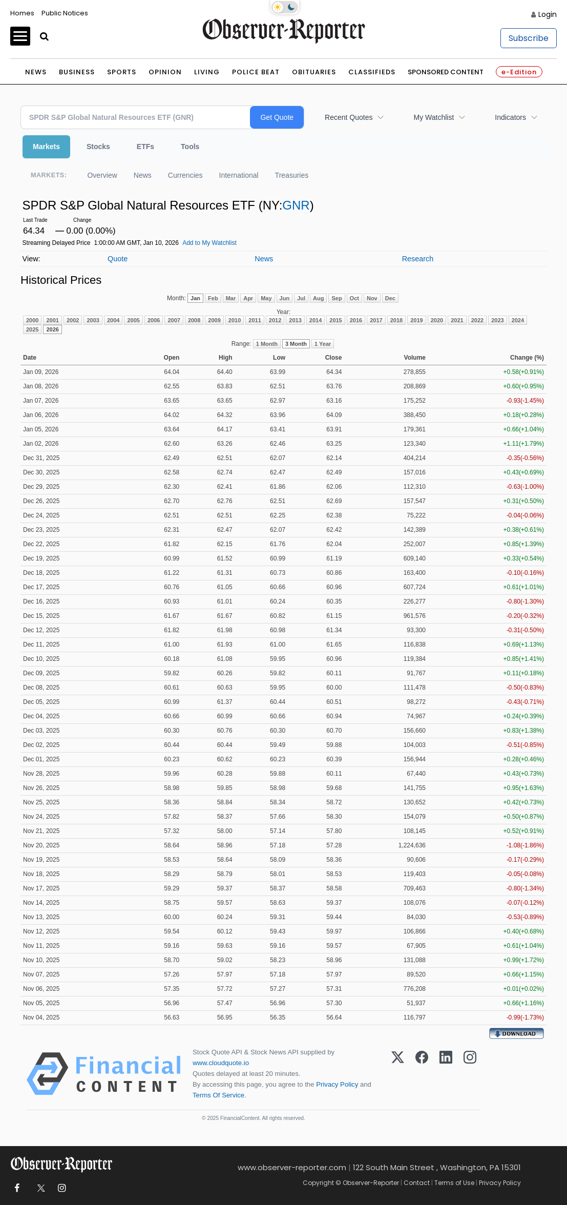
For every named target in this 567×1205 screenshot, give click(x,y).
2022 (477, 320)
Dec (390, 298)
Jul (301, 298)
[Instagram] (469, 1074)
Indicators (510, 117)
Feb (213, 298)
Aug (318, 298)
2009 (214, 320)
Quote (118, 259)
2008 (194, 320)
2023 (497, 320)
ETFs (145, 146)
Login (547, 14)
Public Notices (64, 13)
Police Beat (256, 72)
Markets (46, 146)
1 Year (322, 344)
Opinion (165, 72)
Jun (285, 298)
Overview (102, 175)
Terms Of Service (218, 1095)
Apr (248, 298)
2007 (173, 320)
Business (77, 72)
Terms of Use (454, 1182)
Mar (231, 298)
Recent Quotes (348, 117)
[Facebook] (421, 1074)
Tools (190, 146)
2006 (154, 320)
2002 (73, 320)
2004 (113, 320)
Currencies (185, 175)
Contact (417, 1182)
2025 (32, 329)
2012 (275, 320)
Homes (22, 13)
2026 (52, 329)
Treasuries (292, 175)
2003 (93, 320)
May (266, 298)
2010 (234, 320)
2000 (32, 320)
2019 (416, 320)
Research (418, 259)
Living (207, 72)
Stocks (98, 146)
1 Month (267, 344)
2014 (315, 320)
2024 (518, 320)
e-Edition (519, 72)
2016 (356, 320)
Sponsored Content (446, 72)
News (36, 72)
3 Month (296, 344)
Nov (372, 298)
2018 (396, 320)
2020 (437, 320)
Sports (121, 72)
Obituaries (314, 72)
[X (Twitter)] (397, 1074)
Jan (195, 298)
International (239, 175)
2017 (376, 320)
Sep (336, 298)
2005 (133, 320)
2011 (254, 320)
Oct (354, 298)
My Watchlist (433, 117)
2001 (52, 320)
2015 (335, 320)
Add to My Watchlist (209, 242)
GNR (295, 205)
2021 (457, 320)
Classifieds (371, 72)
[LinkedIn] (445, 1074)
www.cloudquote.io (221, 1063)
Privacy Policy (337, 1084)
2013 (295, 320)
